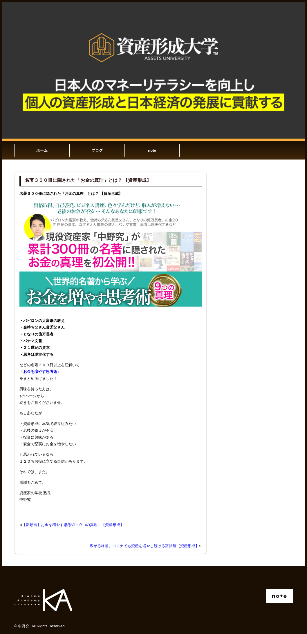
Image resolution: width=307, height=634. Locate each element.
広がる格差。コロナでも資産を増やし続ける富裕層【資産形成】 (144, 546)
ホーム (42, 150)
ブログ (97, 150)
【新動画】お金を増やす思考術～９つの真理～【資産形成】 (73, 525)
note (152, 150)
